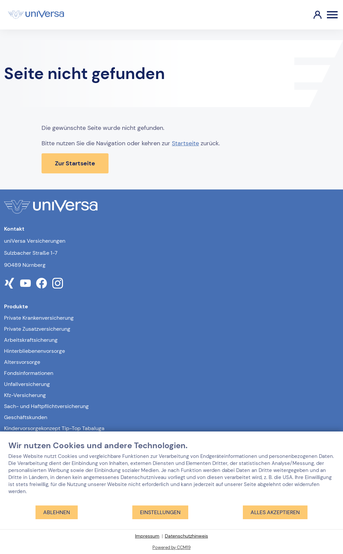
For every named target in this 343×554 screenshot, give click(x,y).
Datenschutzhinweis (186, 536)
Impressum (147, 536)
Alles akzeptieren (275, 512)
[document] (171, 473)
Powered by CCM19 (171, 547)
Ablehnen (56, 512)
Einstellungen (160, 512)
